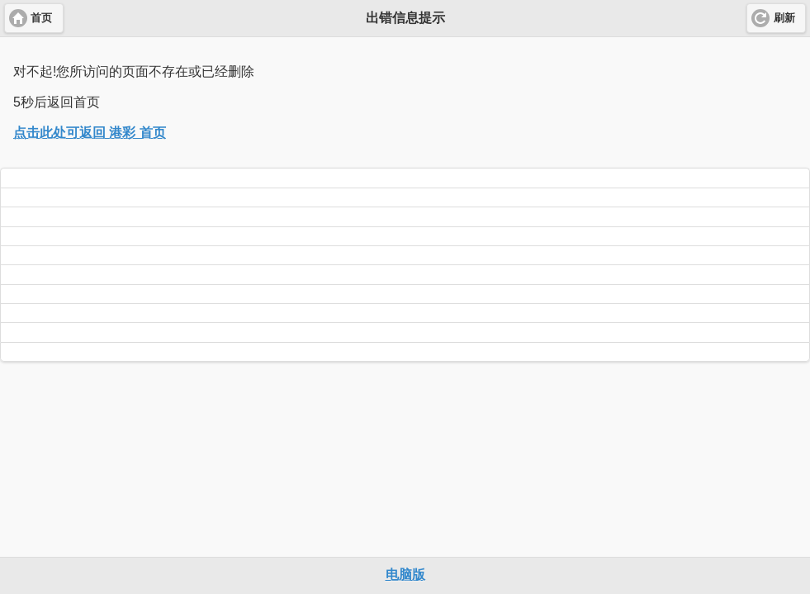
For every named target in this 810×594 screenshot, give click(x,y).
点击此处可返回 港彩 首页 (89, 133)
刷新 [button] (784, 18)
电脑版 (405, 575)
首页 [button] (41, 18)
